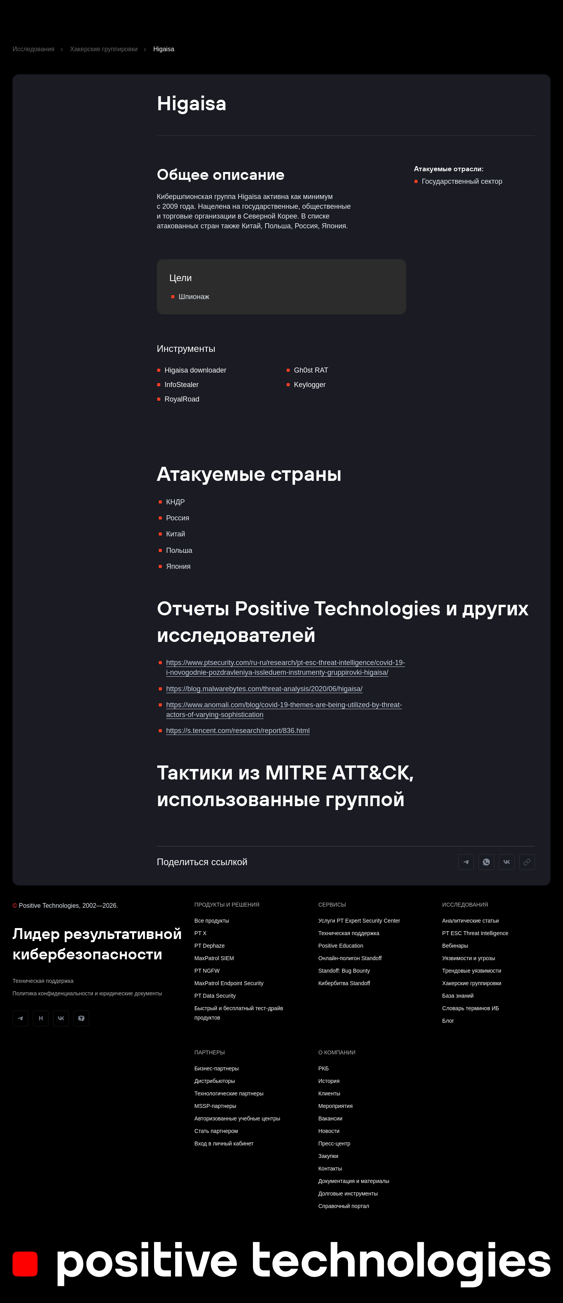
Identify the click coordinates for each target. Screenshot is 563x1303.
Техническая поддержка (43, 981)
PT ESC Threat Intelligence (475, 933)
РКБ (323, 1068)
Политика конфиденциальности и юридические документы (87, 993)
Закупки (328, 1156)
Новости (328, 1131)
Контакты (330, 1168)
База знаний (457, 996)
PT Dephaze (209, 946)
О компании (336, 1052)
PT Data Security (215, 996)
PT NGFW (206, 971)
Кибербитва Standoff (344, 983)
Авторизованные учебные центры (237, 1118)
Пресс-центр (334, 1143)
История (328, 1081)
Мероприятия (335, 1106)
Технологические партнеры (229, 1093)
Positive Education (340, 946)
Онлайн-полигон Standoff (350, 958)
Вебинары (455, 946)
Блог (448, 1021)
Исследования (33, 49)
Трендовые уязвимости (471, 971)
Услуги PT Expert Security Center (359, 921)
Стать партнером (216, 1131)
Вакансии (330, 1118)
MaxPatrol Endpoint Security (229, 983)
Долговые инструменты (348, 1193)
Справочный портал (343, 1206)
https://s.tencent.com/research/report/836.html (238, 731)
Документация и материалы (353, 1181)
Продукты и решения (226, 905)
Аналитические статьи (470, 921)
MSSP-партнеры (215, 1106)
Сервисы (332, 905)
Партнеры (209, 1052)
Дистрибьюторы (214, 1081)
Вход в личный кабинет (223, 1143)
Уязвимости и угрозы (468, 958)
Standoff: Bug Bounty (344, 971)
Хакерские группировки (104, 49)
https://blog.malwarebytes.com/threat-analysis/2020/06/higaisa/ (264, 689)
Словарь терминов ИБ (470, 1008)
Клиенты (329, 1093)
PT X (200, 933)
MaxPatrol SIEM (214, 958)
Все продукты (211, 921)
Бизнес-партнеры (216, 1068)
